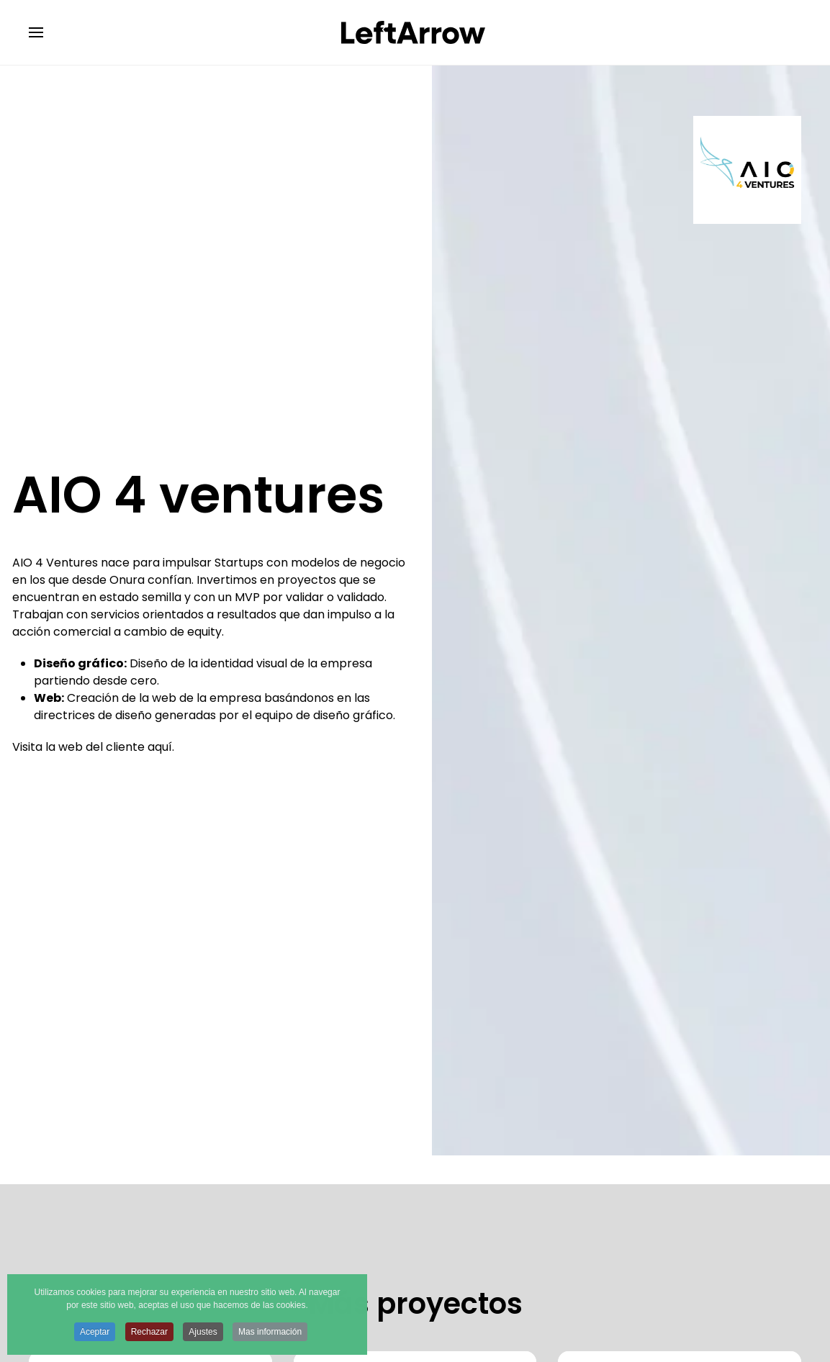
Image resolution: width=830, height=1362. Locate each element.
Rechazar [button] (149, 1333)
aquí (160, 747)
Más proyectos (415, 1304)
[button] (36, 32)
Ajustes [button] (203, 1333)
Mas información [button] (270, 1333)
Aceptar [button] (94, 1333)
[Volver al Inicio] (415, 32)
